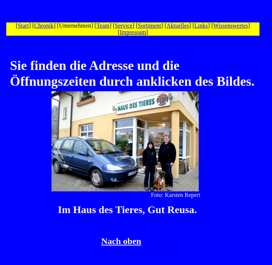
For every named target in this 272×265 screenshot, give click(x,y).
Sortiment (149, 25)
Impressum (133, 32)
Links (201, 25)
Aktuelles (177, 25)
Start (23, 25)
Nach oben (121, 241)
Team (102, 25)
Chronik (43, 25)
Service (124, 25)
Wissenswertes (230, 25)
